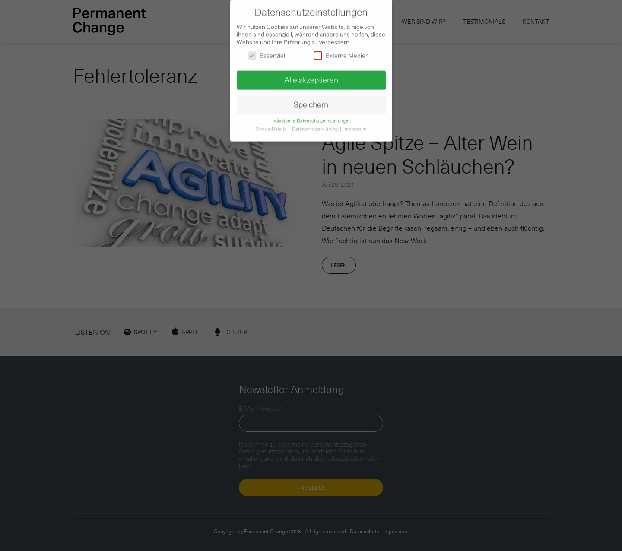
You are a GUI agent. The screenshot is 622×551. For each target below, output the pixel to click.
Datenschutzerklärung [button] (315, 125)
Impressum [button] (354, 125)
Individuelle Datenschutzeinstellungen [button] (311, 117)
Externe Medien (341, 52)
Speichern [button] (311, 101)
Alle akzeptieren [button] (311, 76)
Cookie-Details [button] (272, 125)
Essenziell (267, 52)
